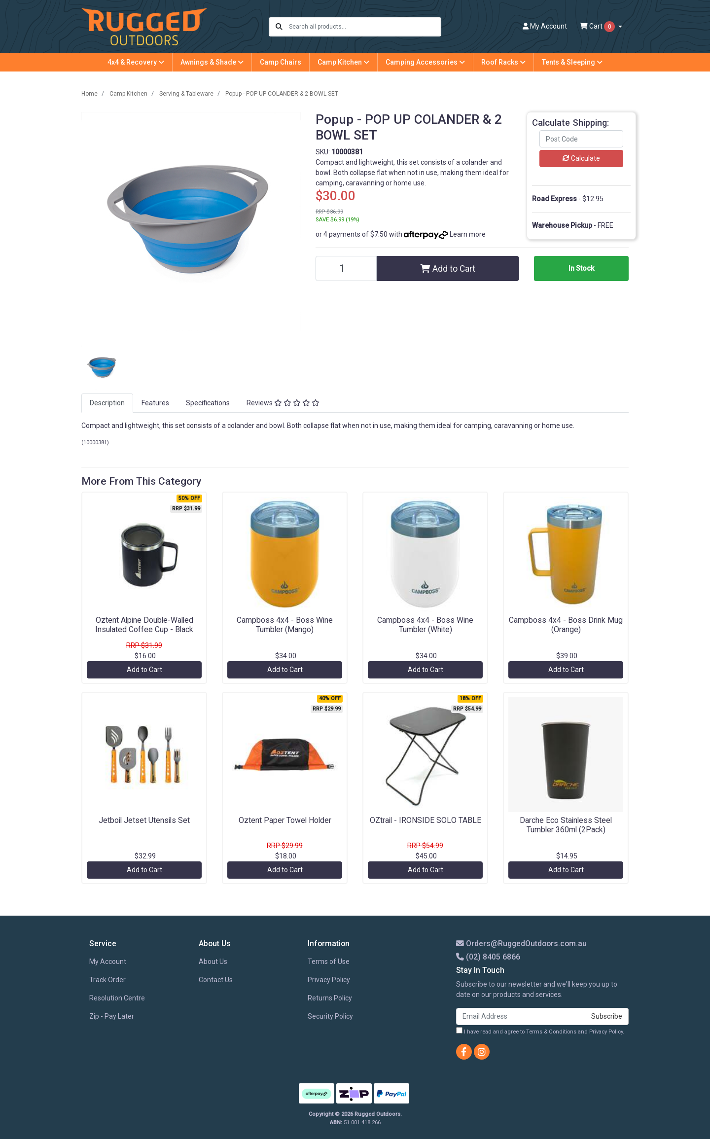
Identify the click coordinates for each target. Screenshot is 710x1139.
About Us (213, 961)
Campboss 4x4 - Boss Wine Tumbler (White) (425, 624)
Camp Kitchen (343, 62)
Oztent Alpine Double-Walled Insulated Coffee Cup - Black (144, 624)
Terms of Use (329, 961)
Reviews (283, 403)
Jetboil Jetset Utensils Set (144, 820)
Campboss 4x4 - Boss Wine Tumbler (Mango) (285, 624)
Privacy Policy (329, 980)
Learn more (468, 234)
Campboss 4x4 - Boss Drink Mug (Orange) (566, 624)
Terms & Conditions (551, 1032)
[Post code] (581, 138)
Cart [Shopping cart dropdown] (598, 26)
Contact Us (216, 980)
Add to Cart (448, 269)
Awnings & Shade (212, 62)
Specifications (208, 403)
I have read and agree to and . (540, 1031)
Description (107, 403)
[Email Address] (520, 1016)
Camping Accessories (425, 62)
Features (155, 403)
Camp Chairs (280, 62)
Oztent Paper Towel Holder (285, 820)
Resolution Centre (117, 998)
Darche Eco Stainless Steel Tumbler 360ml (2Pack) (566, 825)
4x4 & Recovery (135, 62)
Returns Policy (330, 998)
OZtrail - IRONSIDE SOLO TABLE (425, 820)
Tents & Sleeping (572, 62)
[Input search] (364, 27)
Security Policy (330, 1016)
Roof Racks (503, 62)
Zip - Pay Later (111, 1016)
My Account (107, 961)
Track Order (107, 980)
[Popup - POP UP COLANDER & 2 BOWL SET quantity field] (346, 268)
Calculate (581, 158)
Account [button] (545, 26)
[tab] (107, 403)
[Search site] (279, 27)
